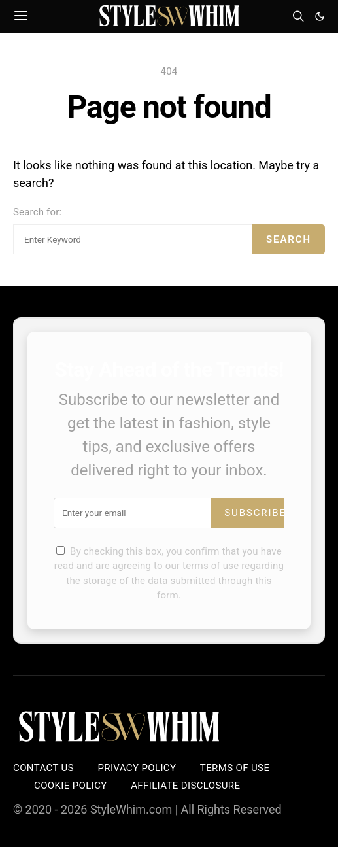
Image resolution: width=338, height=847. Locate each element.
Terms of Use (234, 768)
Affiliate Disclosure (185, 785)
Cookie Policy (70, 785)
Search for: (37, 212)
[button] (319, 16)
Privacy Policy (136, 768)
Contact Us (43, 768)
